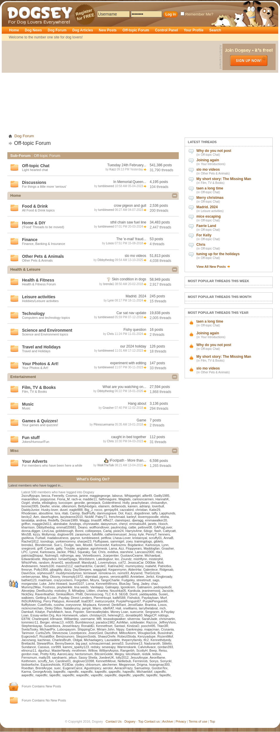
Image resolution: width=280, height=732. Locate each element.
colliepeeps (93, 531)
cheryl (123, 524)
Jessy (132, 534)
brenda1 (108, 284)
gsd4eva (27, 538)
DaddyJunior (30, 509)
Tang (135, 583)
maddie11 (90, 499)
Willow (92, 650)
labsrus (117, 495)
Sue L (58, 545)
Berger (45, 622)
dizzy (67, 569)
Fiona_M (63, 499)
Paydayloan (150, 597)
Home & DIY (33, 223)
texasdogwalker (114, 619)
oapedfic (110, 675)
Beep (153, 650)
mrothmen (79, 650)
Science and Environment (47, 330)
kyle (141, 534)
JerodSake (135, 604)
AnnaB (168, 538)
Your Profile (193, 30)
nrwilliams (130, 608)
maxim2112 (64, 566)
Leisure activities (211, 211)
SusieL (163, 594)
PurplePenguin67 (128, 601)
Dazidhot (110, 633)
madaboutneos (57, 538)
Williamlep (71, 619)
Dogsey (14, 4)
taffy (155, 513)
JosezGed (95, 633)
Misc (14, 450)
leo (117, 559)
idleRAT (108, 608)
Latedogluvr (104, 559)
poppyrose (47, 499)
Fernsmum (29, 657)
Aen (36, 516)
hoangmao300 (159, 664)
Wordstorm (87, 559)
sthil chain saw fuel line (128, 222)
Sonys (153, 661)
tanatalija (27, 520)
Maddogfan (152, 548)
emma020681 (66, 527)
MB (99, 619)
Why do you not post (213, 151)
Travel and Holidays (41, 347)
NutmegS (51, 555)
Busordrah (165, 633)
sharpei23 (84, 541)
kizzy (36, 534)
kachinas (44, 640)
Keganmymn (117, 569)
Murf (163, 597)
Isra (57, 513)
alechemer (109, 664)
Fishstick (133, 597)
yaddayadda (148, 594)
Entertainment (23, 377)
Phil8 (78, 594)
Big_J (89, 509)
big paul (81, 643)
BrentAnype (44, 668)
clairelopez (122, 520)
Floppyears (134, 548)
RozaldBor (46, 636)
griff (40, 548)
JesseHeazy (70, 626)
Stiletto (167, 643)
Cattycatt (169, 531)
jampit (86, 608)
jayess (104, 576)
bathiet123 (28, 580)
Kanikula (134, 590)
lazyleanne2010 (71, 516)
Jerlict (150, 576)
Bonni (79, 531)
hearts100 (47, 566)
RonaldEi (87, 626)
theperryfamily (132, 640)
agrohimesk (98, 548)
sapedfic (68, 675)
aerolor (108, 668)
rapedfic (73, 671)
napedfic (42, 675)
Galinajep (112, 587)
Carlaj (107, 531)
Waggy (84, 520)
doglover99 (65, 534)
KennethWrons (106, 583)
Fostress (49, 587)
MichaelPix (47, 629)
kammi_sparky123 (76, 647)
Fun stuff (31, 437)
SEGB (123, 594)
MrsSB (26, 534)
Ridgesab (166, 569)
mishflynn (140, 559)
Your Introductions (212, 164)
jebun (73, 657)
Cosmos (71, 495)
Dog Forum (57, 30)
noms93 (123, 573)
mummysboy (134, 566)
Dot (120, 513)
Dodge (69, 545)
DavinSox (28, 573)
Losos (110, 243)
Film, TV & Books (212, 182)
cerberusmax (30, 576)
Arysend (136, 573)
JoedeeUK (106, 657)
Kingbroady (164, 576)
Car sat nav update (131, 313)
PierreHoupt (102, 597)
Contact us (152, 721)
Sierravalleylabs (97, 612)
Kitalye (40, 612)
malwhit (150, 566)
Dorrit (133, 594)
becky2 (26, 516)
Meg (45, 576)
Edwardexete (30, 559)
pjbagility (56, 569)
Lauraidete (112, 640)
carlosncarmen (143, 499)
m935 (69, 622)
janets (152, 524)
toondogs (47, 541)
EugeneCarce (72, 668)
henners (164, 534)
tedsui (156, 654)
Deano (82, 527)
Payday (64, 597)
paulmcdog (119, 527)
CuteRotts (45, 604)
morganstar (29, 583)
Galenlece (150, 569)
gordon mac (29, 654)
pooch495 (148, 626)
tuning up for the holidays (217, 254)
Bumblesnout (84, 622)
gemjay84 (111, 509)
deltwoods (118, 506)
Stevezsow (60, 633)
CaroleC (100, 566)
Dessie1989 (69, 520)
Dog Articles (82, 30)
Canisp (75, 513)
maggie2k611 (42, 524)
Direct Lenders (81, 597)
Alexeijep (28, 590)
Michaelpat (152, 555)
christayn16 (98, 615)
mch (163, 608)
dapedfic (125, 675)
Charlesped (40, 619)
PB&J (72, 552)
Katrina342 (116, 566)
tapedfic (152, 675)
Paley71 (101, 516)
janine (83, 495)
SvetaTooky (29, 629)
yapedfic (139, 675)
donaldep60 (134, 615)
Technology (33, 313)
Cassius (43, 647)
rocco (98, 509)
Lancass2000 (144, 552)
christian (141, 509)
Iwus (68, 612)
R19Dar (67, 664)
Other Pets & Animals (215, 173)
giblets (158, 541)
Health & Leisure (25, 269)
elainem (104, 506)
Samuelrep (142, 668)
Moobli (87, 545)
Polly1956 (41, 569)
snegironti (28, 548)
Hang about (137, 403)
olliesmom (69, 506)
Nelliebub (124, 661)
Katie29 (154, 509)
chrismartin (167, 619)
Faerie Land (206, 226)
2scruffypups (30, 495)
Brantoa (150, 604)
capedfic (160, 671)
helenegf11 (116, 615)
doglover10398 (83, 661)
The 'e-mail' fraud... (131, 239)
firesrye (26, 569)
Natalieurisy (72, 608)
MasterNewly (61, 650)
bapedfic (59, 671)
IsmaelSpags (67, 559)
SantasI (119, 626)
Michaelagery (93, 640)
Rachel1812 (30, 541)
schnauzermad (99, 643)
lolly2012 (122, 657)
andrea (41, 520)
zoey (129, 541)
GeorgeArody (42, 671)
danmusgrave (107, 513)
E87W (25, 619)
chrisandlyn (159, 502)
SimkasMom (65, 594)
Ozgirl (25, 502)
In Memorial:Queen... (129, 182)
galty (59, 548)
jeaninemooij (151, 590)
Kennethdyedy (161, 640)
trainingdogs (143, 541)
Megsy (119, 654)
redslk (146, 654)
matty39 (44, 657)
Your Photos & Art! (40, 363)
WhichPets (29, 562)
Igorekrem (128, 587)
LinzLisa (48, 531)
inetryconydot (104, 601)
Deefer (45, 506)
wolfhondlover (99, 527)
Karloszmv (118, 545)
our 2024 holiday (133, 346)
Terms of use (198, 721)
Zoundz (126, 559)
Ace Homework (67, 615)
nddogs (163, 615)
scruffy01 (155, 538)
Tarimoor (27, 633)
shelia (36, 502)
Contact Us (114, 721)
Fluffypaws (100, 541)
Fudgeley (128, 580)
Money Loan (119, 612)
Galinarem (144, 587)
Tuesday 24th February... (126, 165)
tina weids (81, 587)
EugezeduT (29, 636)
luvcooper (65, 502)
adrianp (144, 506)
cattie (132, 527)
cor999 (56, 647)
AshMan (122, 622)
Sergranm (152, 612)
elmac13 (57, 622)
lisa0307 (87, 601)
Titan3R (162, 626)
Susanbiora (52, 626)
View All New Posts (211, 266)
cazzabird (127, 509)
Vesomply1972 (72, 576)
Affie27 (108, 520)
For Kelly (203, 235)
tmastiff (96, 520)
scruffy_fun (46, 661)
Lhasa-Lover (122, 538)
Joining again (207, 160)
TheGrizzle (152, 573)
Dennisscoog (94, 594)
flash (157, 531)
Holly (125, 502)
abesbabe (60, 524)
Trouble (69, 548)
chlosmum (93, 664)
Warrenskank (126, 647)
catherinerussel (116, 534)
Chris (200, 245)
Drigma (142, 664)
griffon (25, 524)
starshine (126, 552)
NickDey (27, 594)
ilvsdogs (75, 524)
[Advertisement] (111, 85)
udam (84, 615)
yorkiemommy (65, 541)
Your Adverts (34, 461)
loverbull (158, 506)
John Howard (57, 583)
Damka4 (27, 612)
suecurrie (136, 612)
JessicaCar (136, 562)
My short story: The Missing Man (223, 179)
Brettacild (28, 643)
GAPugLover (163, 527)
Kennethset (104, 626)
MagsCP (150, 615)
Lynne (34, 552)
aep (78, 555)
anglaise (83, 548)
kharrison (28, 527)
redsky (95, 647)
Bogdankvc (136, 545)
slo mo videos (208, 169)
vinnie (55, 506)
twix (78, 545)
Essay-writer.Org (42, 615)
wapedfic (82, 675)
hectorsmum (84, 654)
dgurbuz (44, 650)
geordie (79, 502)
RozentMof (165, 636)
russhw (59, 604)
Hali (118, 608)
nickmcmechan (32, 608)
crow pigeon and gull (130, 206)
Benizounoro (65, 636)
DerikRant (119, 604)
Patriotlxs (164, 566)
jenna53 (117, 643)
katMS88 (119, 597)
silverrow (133, 619)
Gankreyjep (134, 629)
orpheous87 (45, 573)
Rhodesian (29, 513)
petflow (106, 538)
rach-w (76, 499)
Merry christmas (210, 198)
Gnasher (108, 407)
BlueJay (124, 583)
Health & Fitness (38, 280)
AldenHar (134, 569)
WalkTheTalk (105, 465)
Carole (49, 548)
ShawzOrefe (107, 636)
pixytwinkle (64, 587)
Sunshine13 (133, 643)
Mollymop (48, 534)
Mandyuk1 (89, 562)
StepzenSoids (86, 636)
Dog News (33, 30)
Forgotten (81, 580)
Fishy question (135, 330)
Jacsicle (167, 590)
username (87, 619)
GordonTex (160, 668)
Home (14, 30)
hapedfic (129, 671)
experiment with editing (128, 363)
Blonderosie (43, 545)
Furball (40, 538)
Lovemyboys (107, 562)
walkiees (27, 597)
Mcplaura (89, 604)
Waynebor (49, 559)
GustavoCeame (131, 555)
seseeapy (108, 647)
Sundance (28, 647)
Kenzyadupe (147, 636)
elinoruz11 (28, 650)
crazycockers (63, 580)
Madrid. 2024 (207, 207)
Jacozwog (28, 640)
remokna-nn (107, 573)
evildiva (112, 552)
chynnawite (91, 524)
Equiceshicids (50, 664)
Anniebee (137, 576)
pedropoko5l (163, 587)
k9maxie (56, 619)
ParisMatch (55, 612)
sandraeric (59, 657)
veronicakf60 (119, 576)
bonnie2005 (29, 506)
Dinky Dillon (53, 608)
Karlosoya (152, 545)
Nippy (120, 629)
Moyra (94, 580)
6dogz (148, 531)
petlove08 (145, 527)
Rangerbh (127, 650)
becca (45, 495)
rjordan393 (165, 647)
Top (141, 721)
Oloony (55, 576)
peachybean (140, 502)
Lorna (90, 583)
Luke (42, 583)
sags (156, 580)
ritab (65, 513)
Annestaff (73, 601)
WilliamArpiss (109, 650)
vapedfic (97, 675)
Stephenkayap (31, 626)
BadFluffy (88, 513)
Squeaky (83, 552)
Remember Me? (197, 14)
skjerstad (91, 576)
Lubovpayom (66, 629)
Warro (96, 608)
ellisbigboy (49, 502)
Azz (121, 548)
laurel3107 (76, 583)
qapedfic (115, 671)
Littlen (91, 590)
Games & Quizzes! (40, 420)
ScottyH (142, 650)
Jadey (145, 583)
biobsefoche (30, 664)
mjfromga (67, 555)
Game (141, 420)
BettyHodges (87, 506)
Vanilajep (96, 587)
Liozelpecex (77, 633)
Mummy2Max (31, 587)
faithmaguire (108, 499)
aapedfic (27, 675)
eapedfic (87, 671)
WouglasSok (147, 633)
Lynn (110, 300)
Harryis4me (133, 531)
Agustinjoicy (92, 668)
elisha (164, 516)
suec (57, 668)
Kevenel (104, 604)
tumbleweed (106, 186)
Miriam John (105, 629)
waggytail (100, 569)
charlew (102, 590)
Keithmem (28, 661)
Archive (167, 721)
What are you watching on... (124, 387)
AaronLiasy (65, 654)
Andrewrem (29, 566)
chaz (154, 583)
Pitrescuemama (104, 424)
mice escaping (208, 216)
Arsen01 (57, 562)
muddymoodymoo (68, 573)
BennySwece (64, 643)
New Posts (108, 30)
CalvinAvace (147, 647)
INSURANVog (31, 601)
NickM (89, 516)
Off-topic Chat (210, 154)
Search (215, 30)
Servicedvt (101, 545)
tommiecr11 (29, 622)
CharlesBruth (61, 640)
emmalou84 (137, 524)
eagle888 (75, 509)
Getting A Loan (46, 597)
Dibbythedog (105, 260)
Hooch (163, 524)
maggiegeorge (100, 495)
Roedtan (27, 668)
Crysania (167, 629)
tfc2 (146, 640)
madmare (45, 580)
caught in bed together (128, 437)
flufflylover (28, 604)
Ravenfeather (44, 594)
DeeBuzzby (44, 590)
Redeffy (53, 520)
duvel (64, 509)
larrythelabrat (148, 608)
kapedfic (101, 671)
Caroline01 (63, 661)
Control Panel (166, 30)
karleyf (131, 516)
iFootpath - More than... (127, 460)
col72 (122, 562)
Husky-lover (49, 509)
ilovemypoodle (148, 516)
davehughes (49, 516)
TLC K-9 (111, 594)
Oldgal (77, 640)
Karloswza (47, 552)
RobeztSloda (126, 636)
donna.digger (30, 531)
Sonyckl (166, 661)
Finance (30, 239)
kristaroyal (139, 538)
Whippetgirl (132, 495)
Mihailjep (78, 590)
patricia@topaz (32, 555)
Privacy (181, 721)
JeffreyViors (167, 622)
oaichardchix (83, 566)
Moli (160, 562)
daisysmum (109, 524)
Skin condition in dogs (129, 279)
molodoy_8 (62, 590)
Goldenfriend (111, 502)
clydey (79, 664)
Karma (26, 671)
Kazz (112, 169)
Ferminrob (140, 661)
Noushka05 (118, 590)
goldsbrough (64, 531)
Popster (78, 612)
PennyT (151, 534)
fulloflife (97, 534)
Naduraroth (152, 643)
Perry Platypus (54, 601)
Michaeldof (144, 671)
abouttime (46, 513)
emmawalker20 (156, 520)
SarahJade (149, 619)
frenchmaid (117, 516)
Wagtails (124, 499)
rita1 (159, 552)
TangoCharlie (110, 580)
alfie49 (147, 495)
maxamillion (29, 499)
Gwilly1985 (161, 495)
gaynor (75, 538)
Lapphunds (167, 513)
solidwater (137, 622)
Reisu (163, 650)
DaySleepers (82, 569)
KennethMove (106, 661)
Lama (113, 548)
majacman (151, 629)
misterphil (156, 559)
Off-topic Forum (135, 30)
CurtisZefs (43, 633)
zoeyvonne (73, 604)
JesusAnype (139, 657)
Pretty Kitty (47, 654)
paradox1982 (105, 622)
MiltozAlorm (127, 633)
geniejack (93, 502)
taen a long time (209, 188)
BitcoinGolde (104, 654)
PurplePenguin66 (155, 601)
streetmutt (143, 580)
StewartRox (45, 643)
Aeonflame (157, 657)
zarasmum (82, 534)
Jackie (61, 552)
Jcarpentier (111, 555)
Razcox (151, 622)
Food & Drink (35, 206)
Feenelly (58, 495)
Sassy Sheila (87, 657)
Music (28, 404)
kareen (133, 506)
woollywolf (72, 562)
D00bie (150, 562)
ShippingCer (86, 629)
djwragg (138, 520)
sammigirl (117, 541)
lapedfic (54, 675)
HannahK (162, 499)
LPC (24, 552)
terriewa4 (90, 573)
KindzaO (133, 626)
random (44, 562)
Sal (94, 552)
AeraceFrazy (123, 668)
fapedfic (165, 675)
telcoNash (133, 654)
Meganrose (127, 664)
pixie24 (118, 531)
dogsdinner (142, 513)
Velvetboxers (91, 555)
